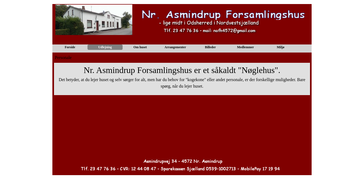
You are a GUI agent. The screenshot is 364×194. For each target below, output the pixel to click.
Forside (70, 47)
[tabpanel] (182, 79)
